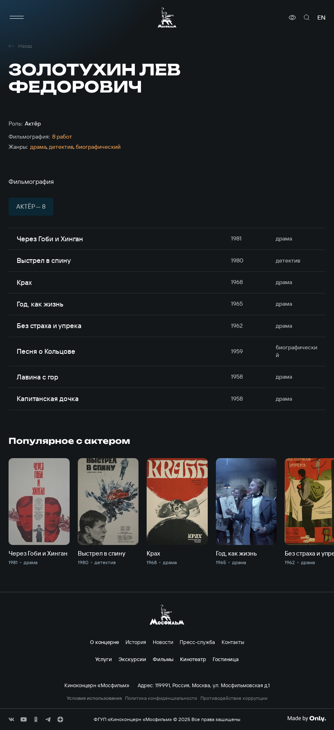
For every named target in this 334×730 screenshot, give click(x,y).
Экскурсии (132, 659)
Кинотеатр (193, 659)
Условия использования (94, 698)
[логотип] (167, 17)
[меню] (17, 17)
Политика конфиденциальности (161, 698)
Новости (163, 642)
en (321, 17)
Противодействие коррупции (234, 698)
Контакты (233, 642)
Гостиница (226, 659)
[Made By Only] (306, 718)
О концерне (104, 642)
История (135, 642)
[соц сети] (11, 719)
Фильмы (163, 659)
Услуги (103, 659)
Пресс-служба (197, 642)
